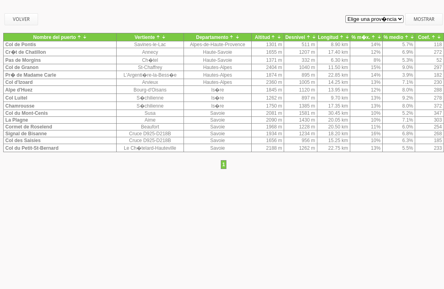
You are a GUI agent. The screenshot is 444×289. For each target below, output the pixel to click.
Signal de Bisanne (25, 133)
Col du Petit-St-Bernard (31, 148)
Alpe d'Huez (18, 90)
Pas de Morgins (22, 60)
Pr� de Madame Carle (30, 75)
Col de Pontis (20, 44)
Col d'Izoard (18, 82)
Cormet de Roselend (28, 127)
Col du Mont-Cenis (26, 113)
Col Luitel (15, 98)
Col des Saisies (22, 140)
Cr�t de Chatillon (25, 52)
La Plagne (16, 120)
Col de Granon (21, 67)
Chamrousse (19, 106)
